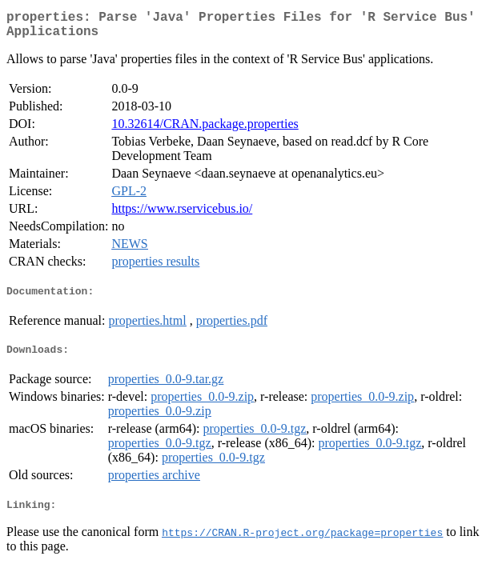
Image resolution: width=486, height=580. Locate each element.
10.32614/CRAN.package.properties (204, 130)
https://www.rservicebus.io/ (181, 215)
